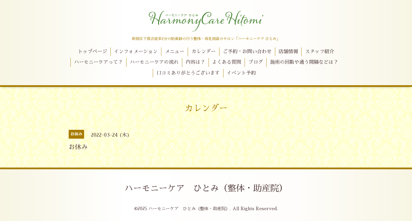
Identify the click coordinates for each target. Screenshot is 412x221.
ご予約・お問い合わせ (247, 51)
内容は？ (195, 62)
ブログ (255, 62)
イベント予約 (241, 73)
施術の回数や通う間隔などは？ (304, 62)
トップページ (92, 51)
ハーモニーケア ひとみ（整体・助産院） (206, 188)
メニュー (174, 51)
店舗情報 (288, 51)
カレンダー (203, 51)
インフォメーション (136, 51)
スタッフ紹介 (319, 51)
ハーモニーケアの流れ (154, 62)
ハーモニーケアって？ (98, 62)
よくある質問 (226, 62)
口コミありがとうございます (188, 73)
